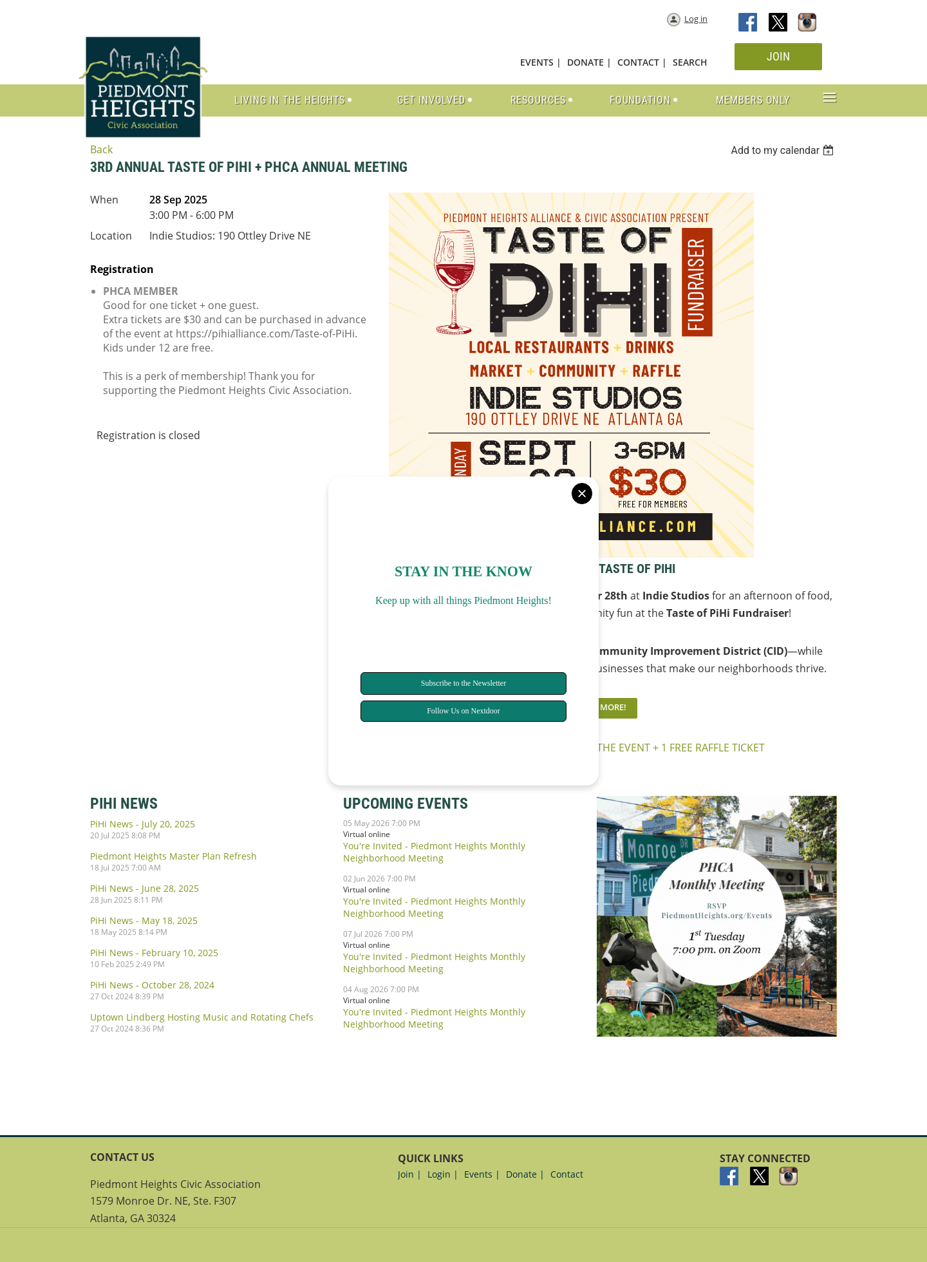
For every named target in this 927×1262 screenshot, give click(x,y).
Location (111, 236)
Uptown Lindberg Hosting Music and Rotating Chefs (202, 1017)
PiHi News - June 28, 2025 (144, 888)
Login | (442, 1174)
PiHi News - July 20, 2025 (142, 824)
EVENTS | (540, 62)
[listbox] (784, 150)
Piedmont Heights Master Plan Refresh (173, 856)
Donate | (525, 1174)
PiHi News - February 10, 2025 (154, 952)
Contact (566, 1174)
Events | (482, 1174)
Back (101, 149)
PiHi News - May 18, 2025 (144, 920)
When (104, 200)
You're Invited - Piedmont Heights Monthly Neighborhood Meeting (434, 852)
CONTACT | (642, 62)
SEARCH (690, 62)
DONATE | (589, 62)
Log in (695, 18)
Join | (410, 1174)
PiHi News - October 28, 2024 (152, 985)
